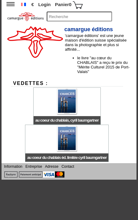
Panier (69, 5)
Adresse (52, 166)
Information (13, 166)
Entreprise (33, 166)
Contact (67, 166)
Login (44, 4)
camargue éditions (88, 29)
